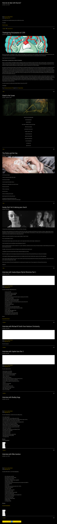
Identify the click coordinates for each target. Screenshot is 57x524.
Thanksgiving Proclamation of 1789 (13, 32)
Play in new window (7, 16)
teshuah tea (11, 28)
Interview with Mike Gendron (11, 454)
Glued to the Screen (8, 95)
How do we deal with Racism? (11, 3)
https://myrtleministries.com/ (6, 318)
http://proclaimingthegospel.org (6, 505)
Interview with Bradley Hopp (11, 397)
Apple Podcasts (7, 287)
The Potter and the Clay (9, 153)
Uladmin (4, 4)
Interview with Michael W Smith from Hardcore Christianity (21, 326)
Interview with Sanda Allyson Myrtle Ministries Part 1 (19, 272)
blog (3, 91)
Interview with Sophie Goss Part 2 (13, 351)
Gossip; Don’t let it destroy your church (14, 207)
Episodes (4, 28)
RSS (9, 287)
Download (11, 16)
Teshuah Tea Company (5, 25)
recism (8, 28)
